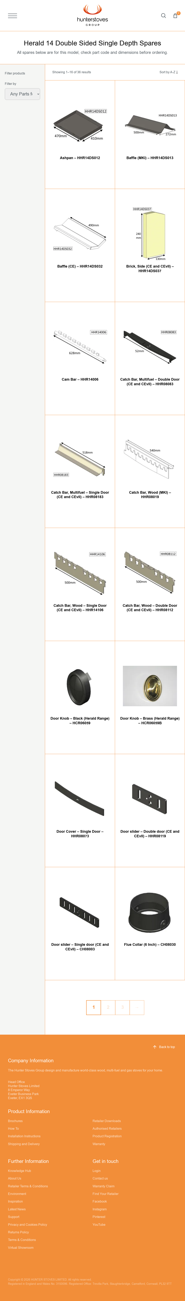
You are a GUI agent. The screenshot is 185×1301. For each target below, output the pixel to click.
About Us (14, 1178)
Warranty (99, 1144)
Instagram (100, 1209)
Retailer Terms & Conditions (28, 1186)
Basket (175, 15)
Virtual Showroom (20, 1248)
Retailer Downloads (107, 1121)
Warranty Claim (103, 1186)
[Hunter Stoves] (92, 15)
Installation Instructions (24, 1136)
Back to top (163, 1047)
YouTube (99, 1225)
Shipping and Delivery (24, 1144)
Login (97, 1171)
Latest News (17, 1209)
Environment (17, 1194)
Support (13, 1217)
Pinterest (99, 1217)
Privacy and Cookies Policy (27, 1225)
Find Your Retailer (105, 1194)
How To (13, 1128)
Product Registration (107, 1136)
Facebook (100, 1201)
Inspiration (15, 1201)
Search (163, 15)
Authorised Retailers (107, 1128)
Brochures (15, 1121)
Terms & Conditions (22, 1240)
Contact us (100, 1178)
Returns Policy (18, 1232)
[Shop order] (164, 72)
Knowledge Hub (19, 1171)
